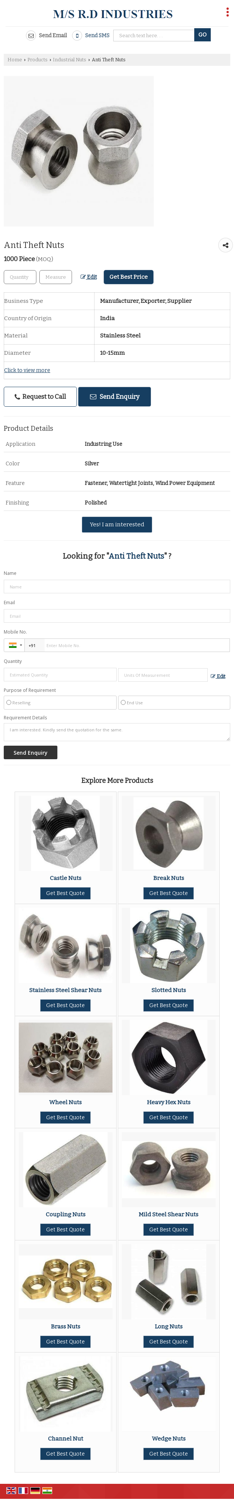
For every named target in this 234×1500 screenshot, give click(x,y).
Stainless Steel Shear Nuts (65, 990)
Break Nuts (168, 878)
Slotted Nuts (169, 990)
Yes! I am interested (117, 524)
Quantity (13, 661)
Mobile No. (15, 632)
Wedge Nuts (169, 1438)
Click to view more (27, 370)
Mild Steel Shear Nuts (168, 1214)
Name (10, 573)
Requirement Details (25, 717)
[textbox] (55, 277)
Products (37, 59)
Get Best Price (129, 277)
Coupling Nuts (66, 1214)
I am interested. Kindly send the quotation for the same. (117, 732)
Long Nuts (169, 1326)
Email (9, 602)
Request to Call (40, 397)
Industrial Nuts (69, 59)
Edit (89, 277)
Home (15, 59)
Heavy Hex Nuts (168, 1102)
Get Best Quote (65, 893)
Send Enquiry (115, 396)
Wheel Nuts (65, 1102)
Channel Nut (65, 1438)
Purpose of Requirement (30, 690)
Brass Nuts (65, 1326)
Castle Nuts (65, 878)
